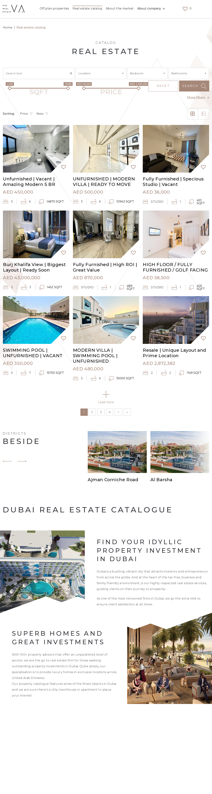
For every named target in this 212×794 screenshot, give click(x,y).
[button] (62, 165)
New (40, 113)
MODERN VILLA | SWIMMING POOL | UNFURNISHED (95, 356)
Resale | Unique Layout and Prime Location (174, 353)
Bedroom (136, 73)
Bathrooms (179, 73)
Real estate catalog (87, 9)
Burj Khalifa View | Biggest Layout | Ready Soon (34, 267)
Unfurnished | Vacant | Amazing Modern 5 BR (29, 181)
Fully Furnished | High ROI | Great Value (105, 267)
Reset (163, 86)
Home (7, 27)
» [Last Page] (127, 412)
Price (24, 113)
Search (190, 86)
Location (84, 73)
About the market (120, 9)
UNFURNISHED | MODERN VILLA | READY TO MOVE (104, 181)
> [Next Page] (118, 412)
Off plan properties (54, 9)
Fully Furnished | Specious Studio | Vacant (173, 181)
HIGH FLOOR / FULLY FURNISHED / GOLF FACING (175, 267)
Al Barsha (161, 480)
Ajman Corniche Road (113, 480)
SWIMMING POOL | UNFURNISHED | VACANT (33, 353)
